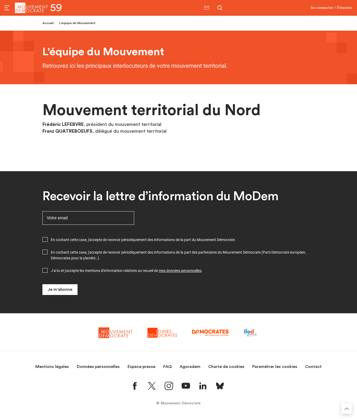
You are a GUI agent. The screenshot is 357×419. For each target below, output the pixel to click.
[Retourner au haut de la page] (346, 408)
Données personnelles (98, 367)
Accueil (48, 23)
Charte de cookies (226, 367)
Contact (313, 367)
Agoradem (190, 367)
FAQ (167, 367)
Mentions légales (52, 367)
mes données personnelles (180, 271)
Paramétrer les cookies (274, 367)
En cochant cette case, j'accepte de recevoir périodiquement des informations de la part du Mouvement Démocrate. (143, 240)
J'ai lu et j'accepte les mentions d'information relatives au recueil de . (126, 271)
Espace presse (141, 367)
